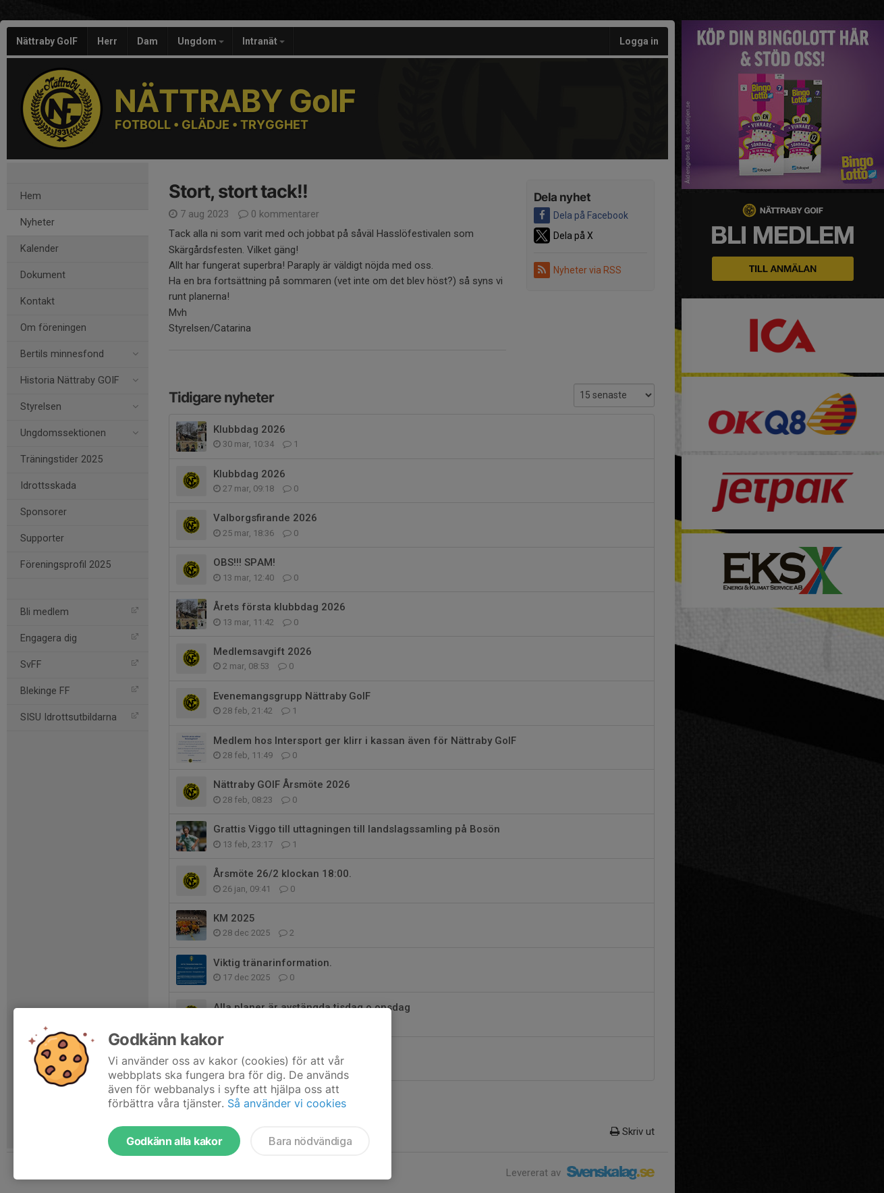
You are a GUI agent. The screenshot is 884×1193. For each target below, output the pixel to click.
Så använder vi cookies (286, 1103)
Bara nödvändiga (310, 1141)
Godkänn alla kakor (174, 1141)
